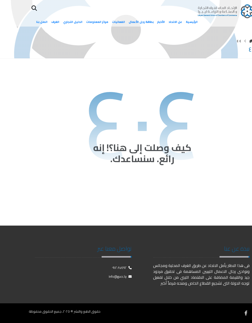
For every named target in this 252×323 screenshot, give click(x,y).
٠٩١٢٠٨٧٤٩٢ (122, 268)
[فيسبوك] (246, 313)
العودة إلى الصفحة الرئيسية (142, 182)
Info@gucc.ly (120, 276)
